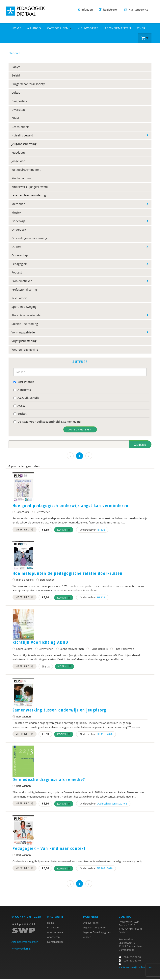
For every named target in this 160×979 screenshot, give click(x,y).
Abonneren (53, 937)
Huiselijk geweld (22, 135)
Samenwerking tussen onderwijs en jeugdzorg (59, 710)
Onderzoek (19, 229)
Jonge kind (18, 161)
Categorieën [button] (59, 28)
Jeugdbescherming (24, 144)
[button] (144, 38)
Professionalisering (24, 289)
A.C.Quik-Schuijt (26, 398)
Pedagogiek (19, 264)
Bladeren (15, 53)
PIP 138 (101, 529)
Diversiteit (18, 110)
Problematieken (22, 281)
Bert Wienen (23, 382)
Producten (53, 927)
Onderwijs (18, 221)
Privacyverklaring (21, 948)
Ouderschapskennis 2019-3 (112, 803)
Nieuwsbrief (87, 28)
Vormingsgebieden (24, 332)
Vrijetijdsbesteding (24, 341)
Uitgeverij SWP (91, 922)
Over (141, 28)
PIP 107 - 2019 (105, 868)
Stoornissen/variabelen (27, 315)
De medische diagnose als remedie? (49, 779)
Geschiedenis (20, 127)
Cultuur (17, 92)
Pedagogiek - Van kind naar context (49, 848)
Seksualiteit (19, 298)
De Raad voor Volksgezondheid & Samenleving (47, 421)
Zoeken (140, 444)
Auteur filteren (80, 429)
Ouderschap (20, 255)
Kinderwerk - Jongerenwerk (30, 187)
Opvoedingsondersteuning (29, 238)
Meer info (24, 529)
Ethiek (16, 118)
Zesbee (87, 937)
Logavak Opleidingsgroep (97, 932)
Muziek (16, 212)
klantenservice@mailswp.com (135, 967)
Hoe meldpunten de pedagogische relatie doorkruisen (67, 573)
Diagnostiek (19, 101)
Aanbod (34, 28)
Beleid (16, 75)
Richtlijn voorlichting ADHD (40, 642)
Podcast (17, 272)
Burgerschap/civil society (28, 84)
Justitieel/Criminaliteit (26, 169)
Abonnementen (117, 28)
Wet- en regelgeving (25, 349)
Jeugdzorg (18, 152)
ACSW (19, 406)
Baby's (16, 67)
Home (16, 28)
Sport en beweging (24, 307)
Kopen (63, 529)
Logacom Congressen (95, 927)
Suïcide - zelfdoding (25, 324)
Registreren (109, 9)
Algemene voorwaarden (25, 941)
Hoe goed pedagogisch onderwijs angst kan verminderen (70, 506)
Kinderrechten (21, 178)
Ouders (16, 247)
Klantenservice (136, 9)
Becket (20, 414)
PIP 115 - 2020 (105, 734)
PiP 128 (101, 597)
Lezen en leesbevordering (29, 195)
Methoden (18, 204)
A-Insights (22, 390)
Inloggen (85, 9)
